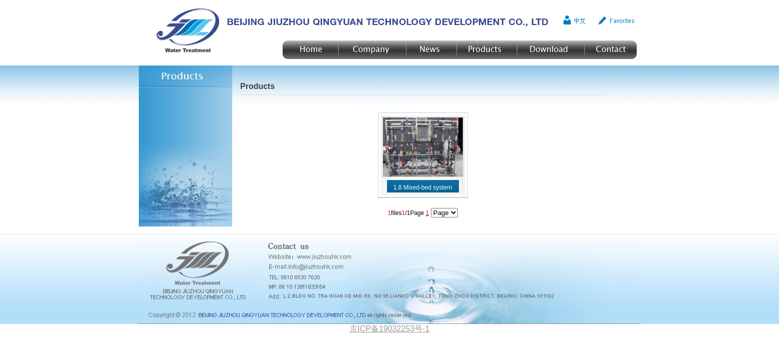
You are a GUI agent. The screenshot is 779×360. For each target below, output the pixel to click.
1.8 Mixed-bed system (422, 187)
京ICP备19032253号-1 (389, 328)
